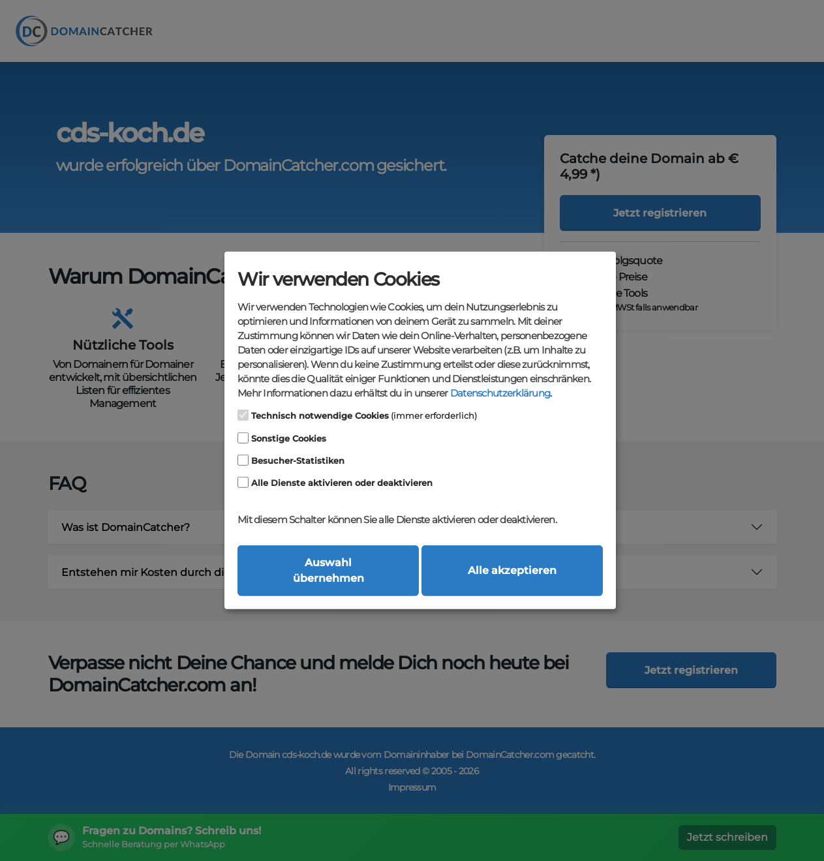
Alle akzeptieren (512, 570)
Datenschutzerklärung (500, 393)
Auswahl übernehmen (328, 570)
